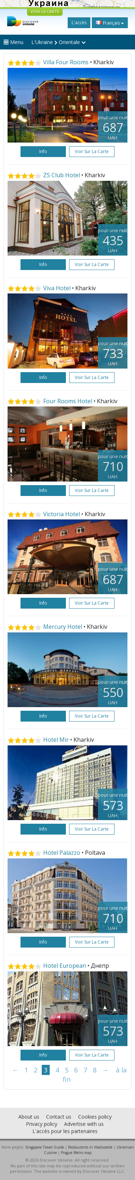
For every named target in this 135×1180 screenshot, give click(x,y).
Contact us (58, 1116)
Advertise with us (84, 1123)
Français (110, 22)
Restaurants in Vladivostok (90, 1147)
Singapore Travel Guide (44, 1147)
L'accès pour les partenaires (65, 1131)
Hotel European (64, 966)
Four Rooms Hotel (67, 401)
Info (43, 151)
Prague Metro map (76, 1152)
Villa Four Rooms (66, 62)
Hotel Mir (56, 740)
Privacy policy (41, 1123)
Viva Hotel (57, 288)
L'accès (79, 22)
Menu (13, 42)
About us (28, 1116)
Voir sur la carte (92, 151)
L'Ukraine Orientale (58, 42)
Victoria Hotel (61, 514)
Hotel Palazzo (61, 853)
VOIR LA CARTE (45, 11)
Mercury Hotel (62, 627)
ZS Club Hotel (61, 175)
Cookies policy (95, 1116)
